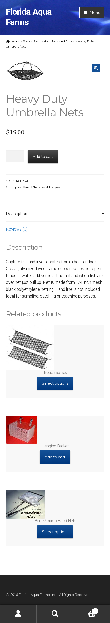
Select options (55, 383)
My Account (18, 614)
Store (36, 41)
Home (15, 41)
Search (55, 614)
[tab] (55, 214)
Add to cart (43, 156)
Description (16, 213)
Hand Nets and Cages (59, 41)
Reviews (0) (16, 229)
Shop (26, 41)
